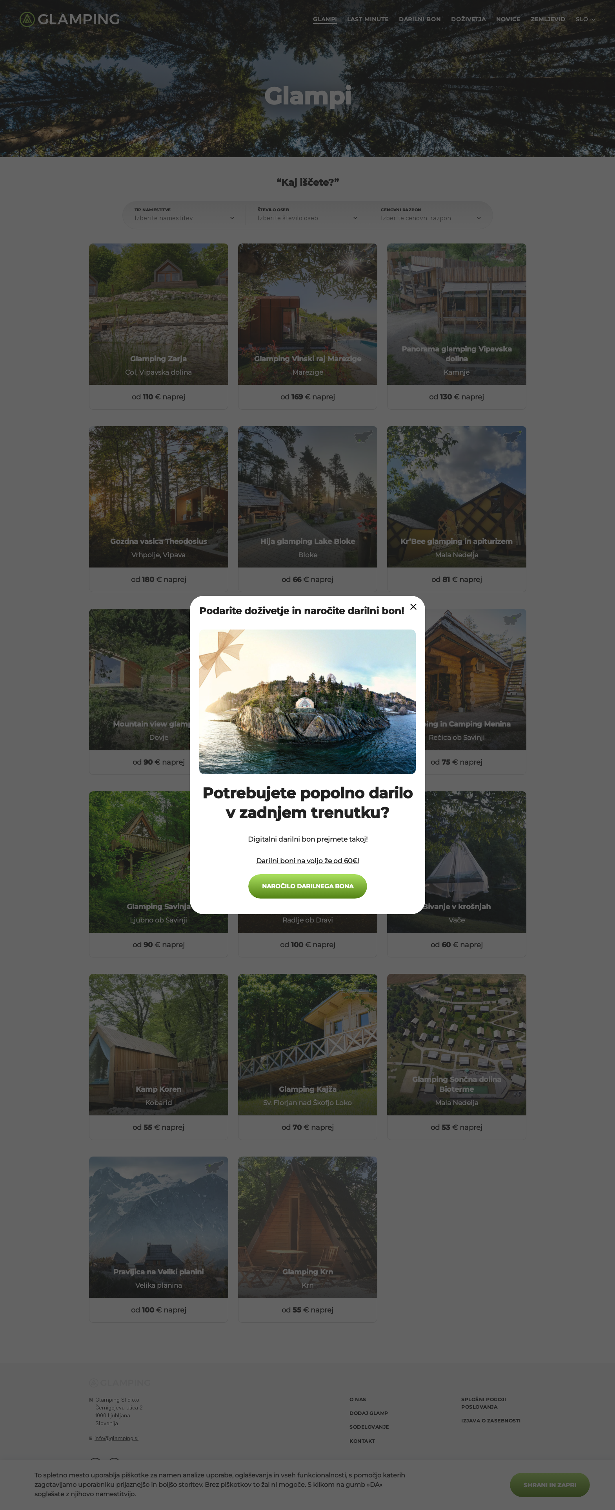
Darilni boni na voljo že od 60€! (307, 861)
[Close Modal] (413, 607)
